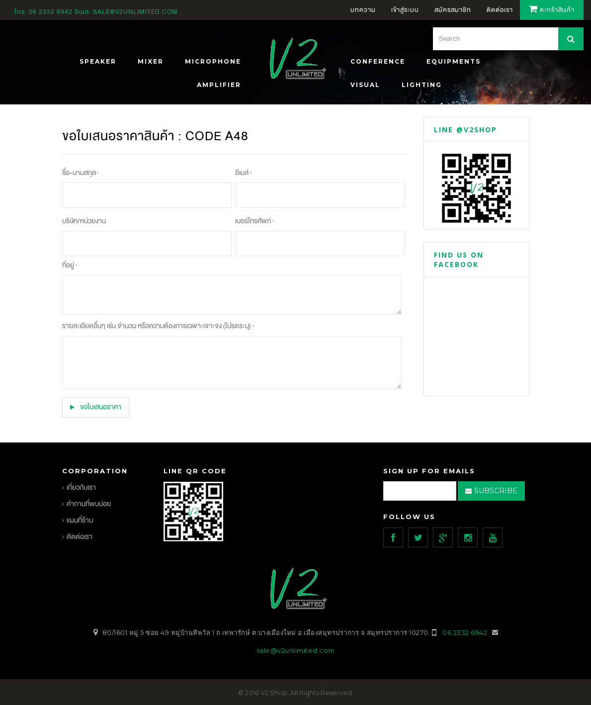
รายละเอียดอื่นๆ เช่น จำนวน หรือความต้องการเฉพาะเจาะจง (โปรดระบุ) (157, 326)
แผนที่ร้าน (80, 520)
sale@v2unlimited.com (135, 11)
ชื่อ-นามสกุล (80, 173)
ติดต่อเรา (79, 536)
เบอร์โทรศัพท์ (254, 221)
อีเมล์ (243, 173)
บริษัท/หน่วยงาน (84, 221)
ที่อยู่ (69, 265)
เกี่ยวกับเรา (81, 487)
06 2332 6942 (52, 11)
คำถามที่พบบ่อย (89, 503)
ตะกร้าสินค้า (552, 9)
